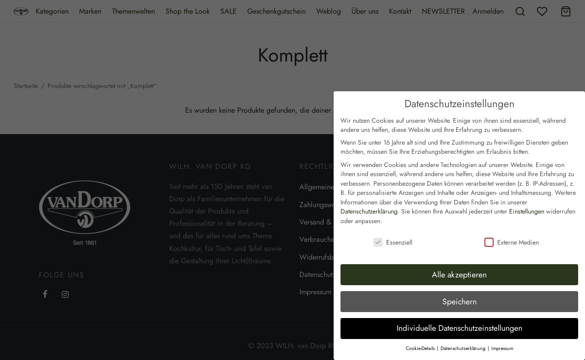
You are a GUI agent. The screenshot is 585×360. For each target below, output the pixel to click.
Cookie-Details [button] (421, 336)
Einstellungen (526, 199)
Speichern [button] (459, 289)
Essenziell (392, 230)
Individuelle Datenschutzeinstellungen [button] (459, 316)
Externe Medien (511, 230)
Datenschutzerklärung (369, 199)
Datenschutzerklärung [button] (464, 336)
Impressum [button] (502, 336)
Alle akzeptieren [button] (459, 262)
